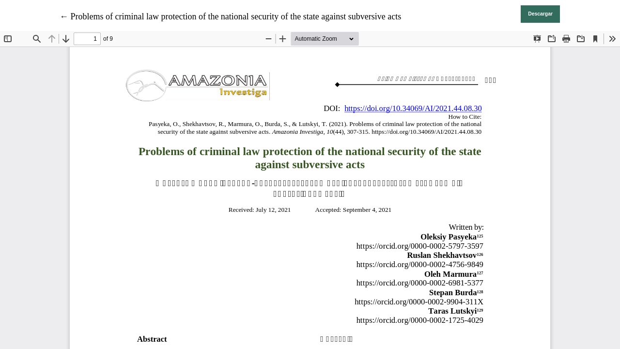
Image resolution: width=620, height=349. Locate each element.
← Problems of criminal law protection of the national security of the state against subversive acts (230, 16)
